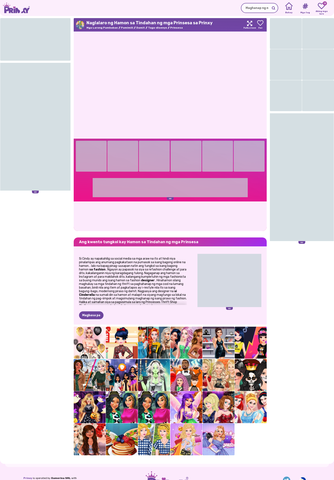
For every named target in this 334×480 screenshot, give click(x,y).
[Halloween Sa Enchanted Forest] (90, 407)
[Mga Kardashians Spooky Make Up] (251, 375)
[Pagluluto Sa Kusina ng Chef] (122, 439)
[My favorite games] (321, 8)
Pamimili (127, 27)
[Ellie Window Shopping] (186, 439)
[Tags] (305, 8)
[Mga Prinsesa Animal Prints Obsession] (122, 407)
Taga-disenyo (157, 27)
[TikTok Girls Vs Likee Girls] (251, 343)
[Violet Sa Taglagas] (186, 407)
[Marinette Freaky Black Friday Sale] (122, 343)
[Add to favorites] (260, 24)
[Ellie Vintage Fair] (219, 439)
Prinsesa (176, 27)
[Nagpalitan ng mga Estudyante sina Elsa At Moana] (90, 375)
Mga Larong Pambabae (102, 27)
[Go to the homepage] (15, 8)
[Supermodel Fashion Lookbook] (219, 375)
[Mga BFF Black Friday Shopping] (90, 343)
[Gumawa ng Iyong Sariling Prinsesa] (251, 407)
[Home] (288, 8)
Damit (140, 27)
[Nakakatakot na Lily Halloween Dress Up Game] (154, 375)
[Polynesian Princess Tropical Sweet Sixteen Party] (90, 439)
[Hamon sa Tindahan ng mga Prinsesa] (154, 439)
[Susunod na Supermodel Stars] (186, 343)
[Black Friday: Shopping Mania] (219, 343)
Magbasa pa (91, 315)
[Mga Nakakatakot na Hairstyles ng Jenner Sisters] (186, 375)
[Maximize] (249, 24)
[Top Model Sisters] (219, 407)
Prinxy (27, 478)
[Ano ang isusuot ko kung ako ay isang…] (122, 375)
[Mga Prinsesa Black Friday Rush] (154, 343)
